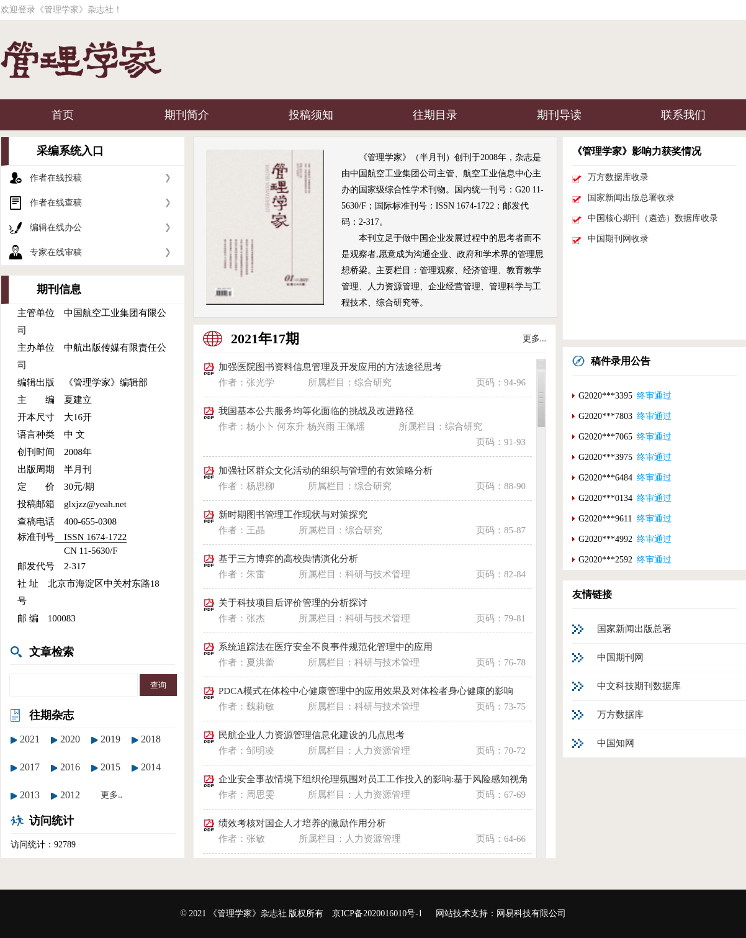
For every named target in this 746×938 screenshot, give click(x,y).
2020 (70, 739)
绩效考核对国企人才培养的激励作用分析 (302, 823)
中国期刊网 (620, 657)
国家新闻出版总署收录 (631, 197)
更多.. (111, 795)
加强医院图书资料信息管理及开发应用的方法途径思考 (330, 367)
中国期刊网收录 (618, 238)
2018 (151, 739)
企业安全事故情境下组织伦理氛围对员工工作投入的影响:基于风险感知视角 (373, 779)
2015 (110, 767)
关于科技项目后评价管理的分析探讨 (292, 603)
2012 (70, 795)
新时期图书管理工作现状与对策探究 (292, 515)
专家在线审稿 (56, 252)
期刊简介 (186, 115)
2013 (30, 795)
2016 (70, 767)
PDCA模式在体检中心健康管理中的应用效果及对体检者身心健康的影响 (365, 691)
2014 (151, 767)
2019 (110, 739)
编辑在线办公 (56, 227)
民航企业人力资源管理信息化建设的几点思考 (311, 735)
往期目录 (435, 115)
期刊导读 (559, 115)
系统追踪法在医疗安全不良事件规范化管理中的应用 (325, 647)
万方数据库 (620, 714)
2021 (30, 739)
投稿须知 (311, 115)
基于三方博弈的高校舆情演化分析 (288, 559)
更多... (535, 338)
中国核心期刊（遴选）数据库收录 (653, 218)
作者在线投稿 (56, 178)
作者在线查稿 (56, 202)
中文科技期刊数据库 (639, 686)
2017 (30, 767)
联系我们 (683, 115)
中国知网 (615, 743)
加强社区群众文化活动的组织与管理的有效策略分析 (325, 471)
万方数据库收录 (618, 177)
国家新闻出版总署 (634, 629)
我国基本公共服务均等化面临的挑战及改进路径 (316, 411)
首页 (63, 115)
